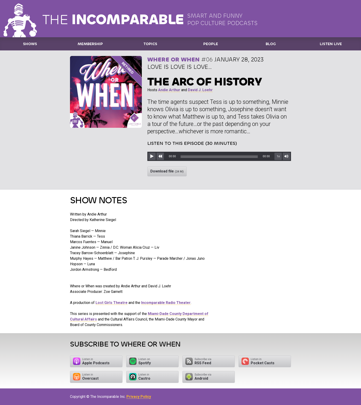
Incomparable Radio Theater (166, 302)
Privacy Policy (138, 396)
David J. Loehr (200, 90)
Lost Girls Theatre (112, 302)
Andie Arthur (169, 90)
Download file (167, 171)
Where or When (173, 59)
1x (278, 156)
